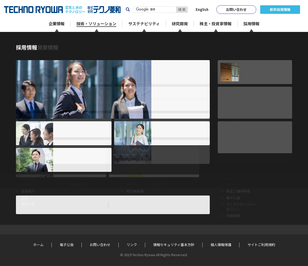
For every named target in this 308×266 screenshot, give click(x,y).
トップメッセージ (35, 158)
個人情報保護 (221, 245)
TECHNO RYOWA (33, 9)
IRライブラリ (236, 178)
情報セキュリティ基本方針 (147, 184)
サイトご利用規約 (261, 245)
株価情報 (233, 215)
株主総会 (233, 171)
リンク (132, 245)
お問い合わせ (236, 9)
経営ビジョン (31, 171)
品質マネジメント (140, 178)
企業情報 (28, 148)
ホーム (20, 40)
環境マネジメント (140, 171)
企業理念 (28, 164)
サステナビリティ (140, 148)
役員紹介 (28, 191)
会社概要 (28, 178)
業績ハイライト (238, 164)
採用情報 (284, 148)
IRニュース (234, 158)
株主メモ (233, 184)
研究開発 (192, 148)
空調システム (76, 171)
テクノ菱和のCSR (139, 164)
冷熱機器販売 (76, 184)
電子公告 (233, 197)
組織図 (26, 184)
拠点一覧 (28, 204)
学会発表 (192, 171)
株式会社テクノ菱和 (104, 9)
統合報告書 (135, 191)
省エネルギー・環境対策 (85, 164)
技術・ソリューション (84, 148)
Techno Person (197, 164)
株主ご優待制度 (238, 191)
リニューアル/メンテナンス (87, 178)
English (202, 9)
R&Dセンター (195, 158)
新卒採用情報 (280, 9)
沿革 (24, 197)
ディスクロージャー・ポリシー (243, 206)
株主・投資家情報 (240, 148)
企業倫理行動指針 (140, 158)
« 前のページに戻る (32, 124)
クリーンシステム (80, 158)
